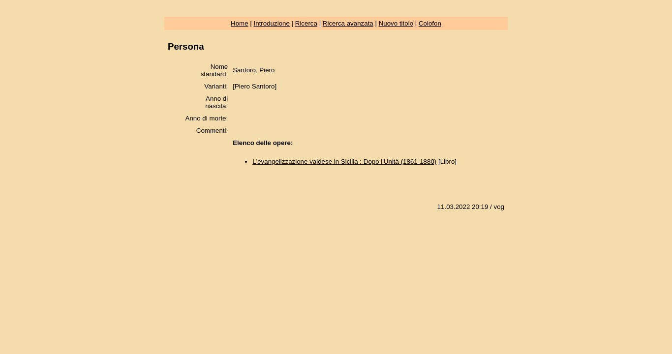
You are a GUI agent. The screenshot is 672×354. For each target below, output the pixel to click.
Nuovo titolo (396, 23)
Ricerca (306, 23)
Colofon (430, 23)
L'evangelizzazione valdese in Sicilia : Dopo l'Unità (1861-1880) (344, 161)
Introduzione (272, 23)
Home (239, 23)
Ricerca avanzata (348, 23)
